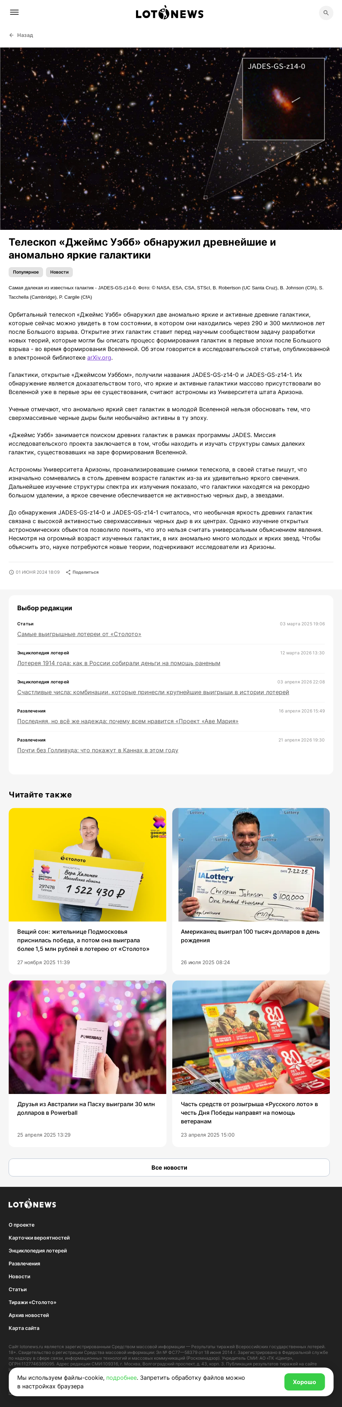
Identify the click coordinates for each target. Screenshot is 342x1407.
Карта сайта (24, 1328)
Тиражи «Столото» (32, 1302)
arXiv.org (99, 357)
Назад (21, 35)
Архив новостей (29, 1315)
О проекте (21, 1225)
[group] (88, 891)
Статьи (18, 1289)
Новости (59, 272)
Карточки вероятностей (39, 1238)
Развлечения (24, 1263)
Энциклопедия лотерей (38, 1250)
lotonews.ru (31, 1346)
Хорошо (304, 1381)
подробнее (121, 1377)
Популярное (26, 272)
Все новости (169, 1167)
